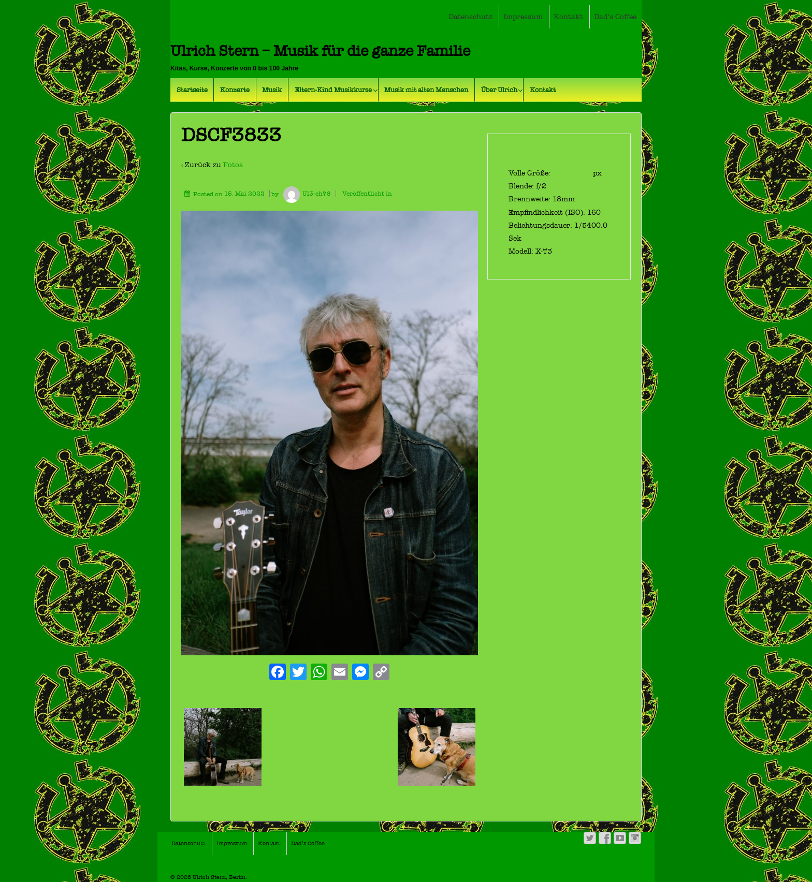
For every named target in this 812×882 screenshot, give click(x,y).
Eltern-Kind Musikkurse (333, 90)
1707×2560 (573, 173)
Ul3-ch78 (305, 193)
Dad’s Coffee (615, 16)
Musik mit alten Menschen (426, 90)
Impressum (523, 16)
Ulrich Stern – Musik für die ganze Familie (320, 51)
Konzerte (235, 90)
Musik (272, 90)
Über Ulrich (499, 90)
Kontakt (568, 16)
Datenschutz (470, 16)
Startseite (192, 90)
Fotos (233, 164)
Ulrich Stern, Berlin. (219, 877)
